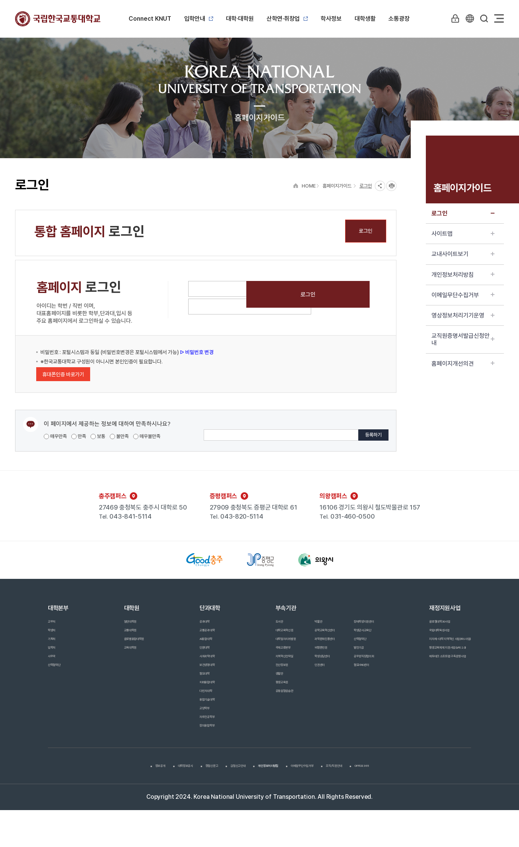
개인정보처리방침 (462, 274)
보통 (98, 436)
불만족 (119, 436)
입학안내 (198, 18)
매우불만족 (146, 436)
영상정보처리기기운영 (462, 315)
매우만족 (55, 436)
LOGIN (453, 18)
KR (468, 18)
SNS (380, 186)
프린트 (391, 186)
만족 (78, 436)
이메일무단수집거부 (462, 295)
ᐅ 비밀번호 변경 (196, 352)
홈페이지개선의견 (462, 363)
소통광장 (399, 18)
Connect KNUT (150, 18)
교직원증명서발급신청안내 (462, 339)
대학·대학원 (240, 18)
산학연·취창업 (287, 18)
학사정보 (331, 18)
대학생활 (365, 18)
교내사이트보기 (462, 254)
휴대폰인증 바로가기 (63, 374)
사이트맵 (462, 233)
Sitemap (499, 18)
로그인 (462, 213)
